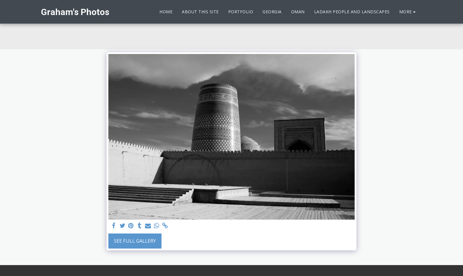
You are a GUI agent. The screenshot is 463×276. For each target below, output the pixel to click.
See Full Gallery (135, 240)
